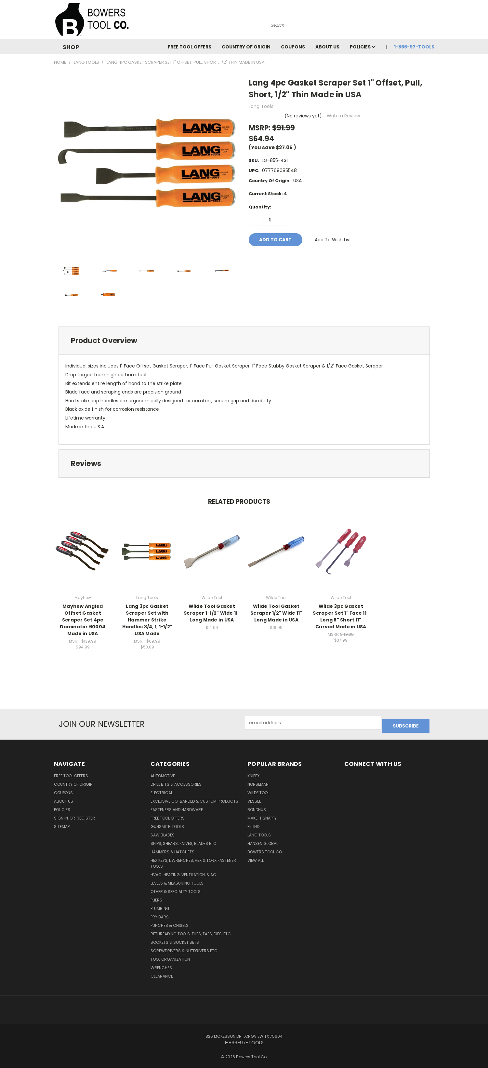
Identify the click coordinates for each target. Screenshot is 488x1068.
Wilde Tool (258, 789)
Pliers (156, 897)
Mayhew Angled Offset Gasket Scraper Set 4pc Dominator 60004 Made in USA (82, 620)
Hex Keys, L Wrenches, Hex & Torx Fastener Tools (193, 860)
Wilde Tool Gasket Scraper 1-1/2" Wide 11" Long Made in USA (212, 613)
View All (255, 857)
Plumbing (160, 905)
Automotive (163, 772)
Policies (363, 47)
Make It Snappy (262, 815)
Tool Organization (170, 956)
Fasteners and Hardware (177, 806)
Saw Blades (163, 831)
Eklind (253, 823)
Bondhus (256, 806)
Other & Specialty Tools (176, 888)
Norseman (258, 781)
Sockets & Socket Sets (175, 939)
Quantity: (260, 207)
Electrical (162, 789)
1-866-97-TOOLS (414, 47)
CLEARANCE (162, 973)
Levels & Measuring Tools (177, 880)
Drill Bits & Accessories (176, 781)
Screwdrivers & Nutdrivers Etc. (184, 947)
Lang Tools (259, 831)
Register (86, 815)
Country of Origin (246, 47)
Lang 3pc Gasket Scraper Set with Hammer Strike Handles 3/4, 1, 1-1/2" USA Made (147, 620)
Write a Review (343, 116)
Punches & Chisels (170, 922)
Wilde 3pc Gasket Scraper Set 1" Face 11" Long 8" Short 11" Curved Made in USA (341, 616)
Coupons (293, 47)
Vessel (254, 798)
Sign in (61, 815)
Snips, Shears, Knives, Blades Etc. (184, 840)
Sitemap (62, 823)
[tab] (244, 341)
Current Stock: (268, 194)
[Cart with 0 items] (432, 21)
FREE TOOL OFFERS (189, 47)
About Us (327, 47)
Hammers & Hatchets (172, 848)
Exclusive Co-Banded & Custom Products (194, 798)
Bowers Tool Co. (265, 848)
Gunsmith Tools (167, 823)
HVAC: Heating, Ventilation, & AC (183, 871)
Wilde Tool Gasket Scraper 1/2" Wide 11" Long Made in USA (276, 613)
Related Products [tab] (239, 501)
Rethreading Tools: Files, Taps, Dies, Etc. (191, 930)
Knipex (253, 772)
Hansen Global (262, 840)
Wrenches (161, 964)
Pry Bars (160, 913)
